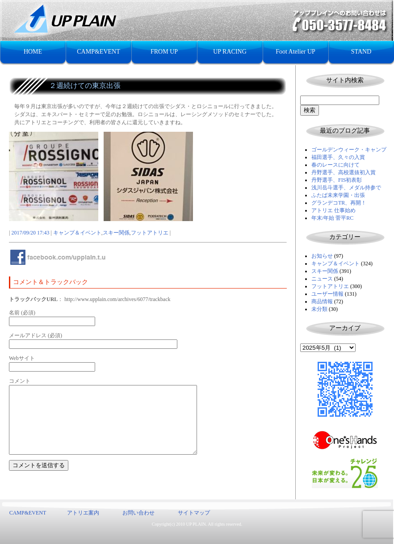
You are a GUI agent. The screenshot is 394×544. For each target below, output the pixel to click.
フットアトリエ (330, 286)
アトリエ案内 (83, 513)
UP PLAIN (195, 524)
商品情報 (322, 301)
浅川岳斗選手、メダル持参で (346, 187)
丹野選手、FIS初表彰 (336, 180)
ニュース (322, 279)
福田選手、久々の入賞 (338, 157)
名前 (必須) (22, 313)
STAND (361, 51)
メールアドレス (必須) (35, 335)
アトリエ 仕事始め (333, 210)
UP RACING (230, 51)
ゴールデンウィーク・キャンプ (348, 149)
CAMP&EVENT (98, 51)
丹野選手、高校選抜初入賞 (343, 172)
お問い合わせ (138, 513)
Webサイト (22, 358)
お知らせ (322, 256)
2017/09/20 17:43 (30, 233)
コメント (19, 381)
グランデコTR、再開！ (338, 203)
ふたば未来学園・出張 (338, 195)
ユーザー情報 (327, 294)
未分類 (319, 309)
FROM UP (164, 51)
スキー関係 (324, 271)
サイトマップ (194, 513)
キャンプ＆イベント (335, 263)
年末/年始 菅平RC (332, 218)
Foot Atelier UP (295, 51)
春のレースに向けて (335, 165)
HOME (33, 51)
